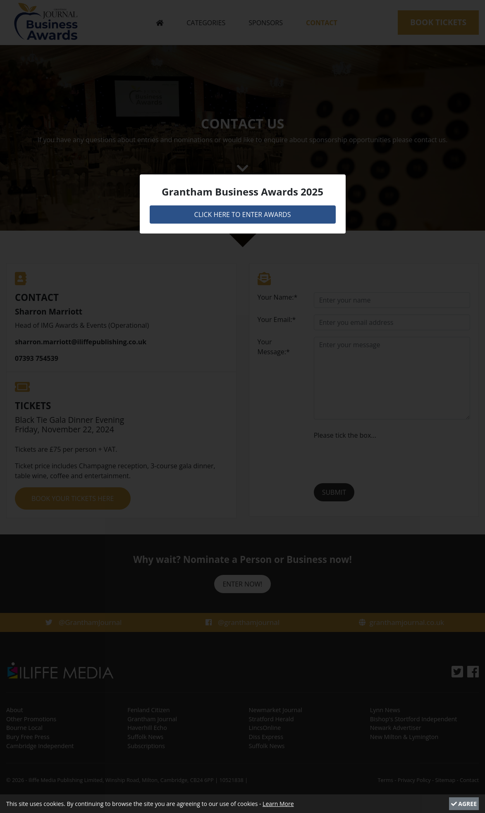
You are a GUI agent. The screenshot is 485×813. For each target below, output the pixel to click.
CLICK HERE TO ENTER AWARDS (242, 214)
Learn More (278, 804)
